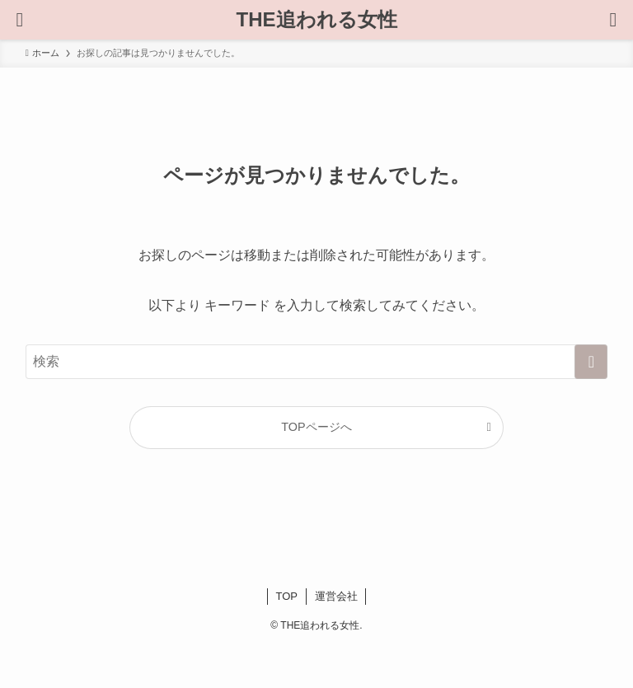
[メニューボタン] (613, 20)
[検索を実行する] (590, 361)
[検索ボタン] (20, 20)
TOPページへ (316, 426)
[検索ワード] (317, 361)
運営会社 (336, 596)
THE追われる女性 (317, 20)
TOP (287, 596)
